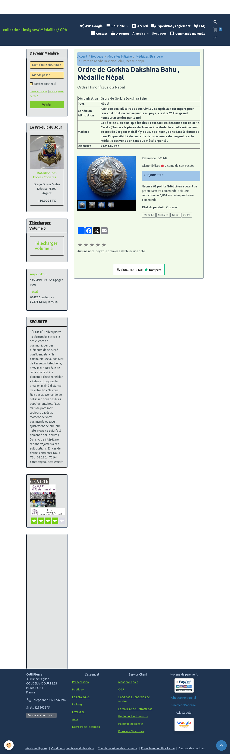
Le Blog (77, 704)
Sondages (159, 33)
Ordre (186, 215)
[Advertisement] (47, 602)
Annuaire (139, 33)
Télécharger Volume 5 (46, 246)
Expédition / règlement (170, 26)
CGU (121, 689)
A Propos (119, 33)
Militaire (163, 215)
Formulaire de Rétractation (135, 709)
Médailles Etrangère (149, 56)
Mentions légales (34, 748)
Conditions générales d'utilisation (72, 748)
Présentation (80, 682)
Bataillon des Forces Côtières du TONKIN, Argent (47, 175)
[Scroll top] (221, 745)
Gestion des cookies (194, 748)
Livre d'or (78, 712)
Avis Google (91, 26)
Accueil (140, 26)
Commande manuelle (187, 33)
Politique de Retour (131, 724)
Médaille (149, 215)
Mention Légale (128, 682)
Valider (46, 104)
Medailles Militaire (119, 56)
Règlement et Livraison (133, 716)
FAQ (199, 26)
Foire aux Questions (131, 731)
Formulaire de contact (41, 715)
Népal (175, 215)
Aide (75, 719)
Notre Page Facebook (86, 727)
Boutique (116, 26)
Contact (98, 33)
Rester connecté (45, 84)
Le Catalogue (81, 697)
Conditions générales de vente (118, 748)
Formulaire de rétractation (159, 748)
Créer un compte (39, 91)
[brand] (35, 30)
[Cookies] (9, 745)
